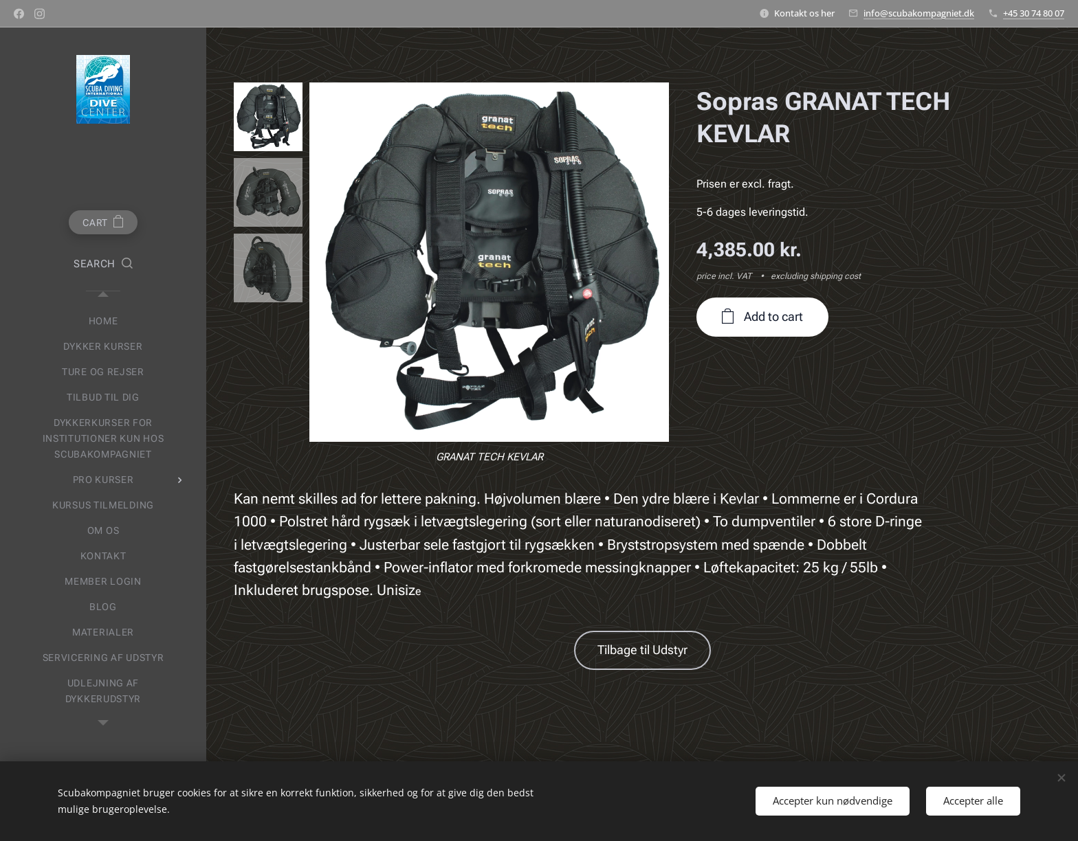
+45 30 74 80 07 (1033, 13)
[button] (103, 264)
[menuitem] (103, 321)
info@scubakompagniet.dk (919, 13)
